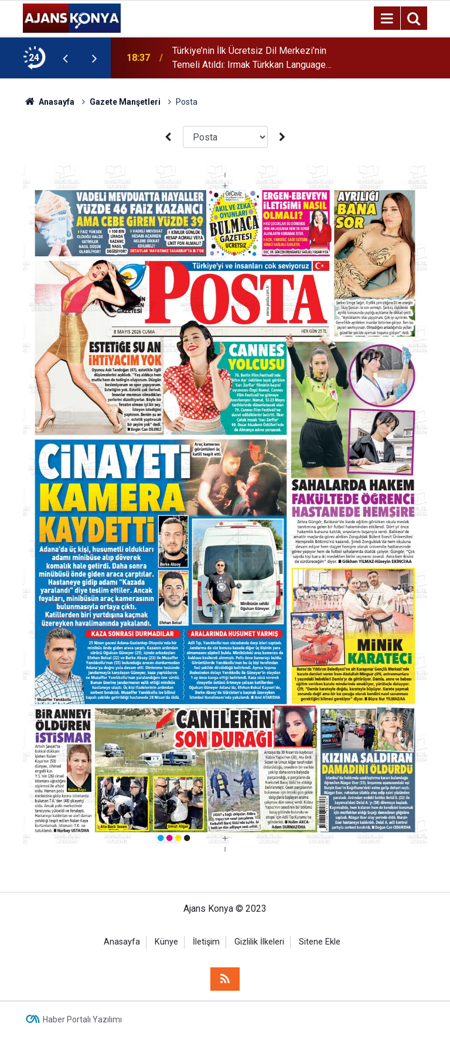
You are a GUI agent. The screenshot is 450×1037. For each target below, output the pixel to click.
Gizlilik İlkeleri (259, 942)
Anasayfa (122, 942)
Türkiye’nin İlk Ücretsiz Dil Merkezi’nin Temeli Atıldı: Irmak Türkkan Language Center (249, 58)
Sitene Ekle (319, 942)
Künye (166, 942)
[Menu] (386, 19)
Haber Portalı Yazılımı (82, 1019)
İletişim (206, 942)
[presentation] (65, 58)
